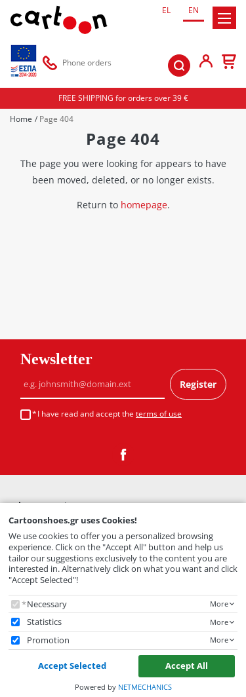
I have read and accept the (109, 414)
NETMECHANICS (145, 687)
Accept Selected (72, 665)
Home (21, 119)
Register (198, 384)
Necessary (47, 604)
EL (166, 10)
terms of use (159, 413)
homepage (144, 204)
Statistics (44, 622)
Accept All (186, 665)
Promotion (48, 640)
